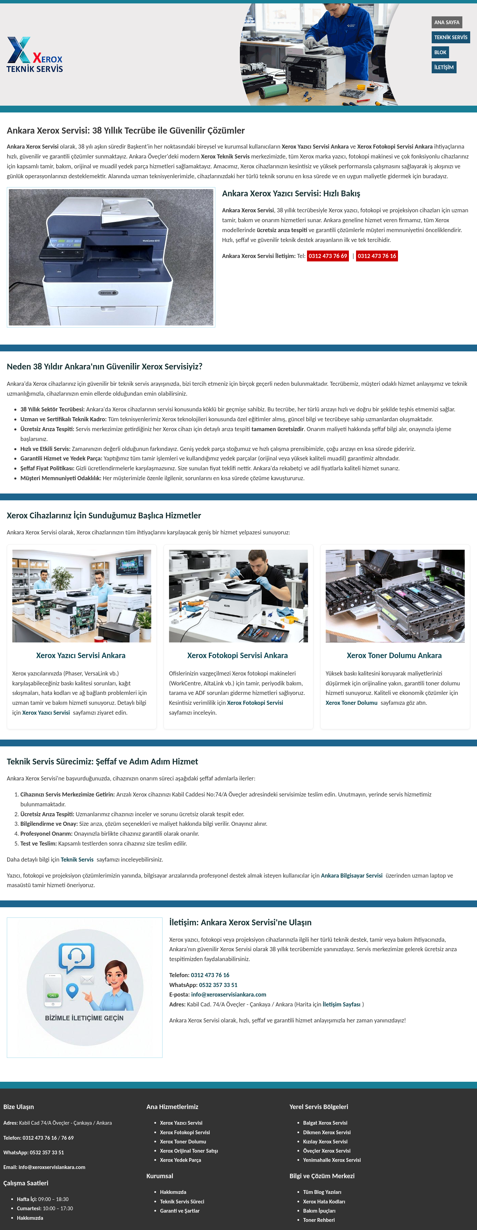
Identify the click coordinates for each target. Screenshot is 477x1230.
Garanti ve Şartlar (180, 1211)
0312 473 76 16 (377, 256)
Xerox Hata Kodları (324, 1201)
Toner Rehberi (319, 1220)
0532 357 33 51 (218, 985)
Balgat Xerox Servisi (325, 1123)
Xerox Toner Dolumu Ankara (394, 655)
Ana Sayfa (447, 22)
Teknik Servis (450, 37)
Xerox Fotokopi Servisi (255, 703)
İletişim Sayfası (341, 1004)
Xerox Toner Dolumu (352, 703)
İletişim (444, 67)
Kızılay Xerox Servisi (325, 1141)
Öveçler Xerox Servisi (327, 1151)
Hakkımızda (30, 1218)
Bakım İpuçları (319, 1211)
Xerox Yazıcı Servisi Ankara (80, 655)
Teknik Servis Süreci (182, 1201)
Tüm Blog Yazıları (322, 1192)
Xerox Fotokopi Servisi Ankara (237, 655)
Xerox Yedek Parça (180, 1160)
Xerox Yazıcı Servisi (46, 712)
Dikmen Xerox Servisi (327, 1132)
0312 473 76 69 (328, 256)
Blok (440, 52)
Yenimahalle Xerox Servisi (332, 1160)
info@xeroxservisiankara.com (228, 994)
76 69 (67, 1138)
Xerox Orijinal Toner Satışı (189, 1151)
